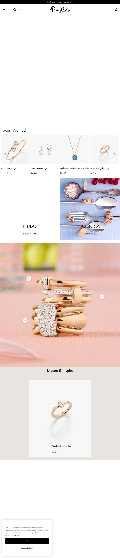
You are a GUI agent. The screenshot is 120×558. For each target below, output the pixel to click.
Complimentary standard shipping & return (60, 2)
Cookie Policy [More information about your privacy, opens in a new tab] (15, 535)
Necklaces (84, 104)
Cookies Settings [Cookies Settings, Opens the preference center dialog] (27, 548)
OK (27, 541)
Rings (31, 104)
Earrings (65, 104)
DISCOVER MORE (60, 79)
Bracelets (47, 104)
